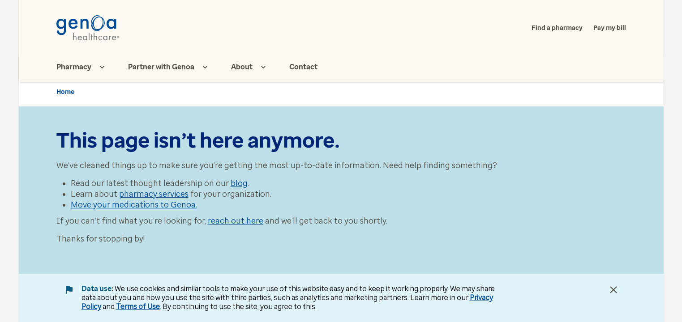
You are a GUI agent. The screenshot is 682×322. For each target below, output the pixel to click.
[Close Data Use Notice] (613, 289)
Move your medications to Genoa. (134, 205)
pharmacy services (154, 194)
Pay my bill (609, 28)
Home (65, 92)
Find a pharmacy (557, 28)
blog (239, 183)
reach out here (235, 221)
